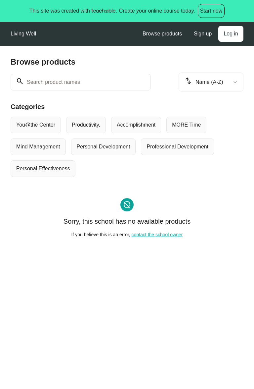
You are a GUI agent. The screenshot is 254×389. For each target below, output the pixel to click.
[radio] (36, 125)
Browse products (162, 33)
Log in (231, 33)
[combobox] (211, 82)
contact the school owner (157, 234)
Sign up (203, 33)
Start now (211, 11)
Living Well (23, 33)
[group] (127, 147)
